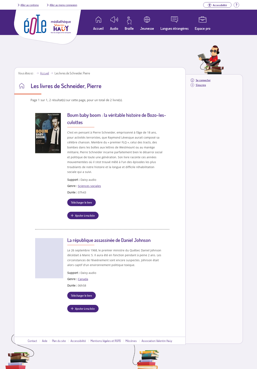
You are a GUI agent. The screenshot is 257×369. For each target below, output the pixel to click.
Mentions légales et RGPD (106, 341)
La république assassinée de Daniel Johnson (109, 240)
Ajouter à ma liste (85, 215)
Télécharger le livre (81, 202)
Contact (32, 341)
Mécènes (131, 341)
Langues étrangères (174, 28)
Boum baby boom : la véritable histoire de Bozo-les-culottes (116, 118)
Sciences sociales (89, 186)
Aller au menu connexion (63, 5)
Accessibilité (78, 341)
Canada (83, 279)
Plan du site (59, 341)
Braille (129, 28)
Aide (44, 341)
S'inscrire (201, 85)
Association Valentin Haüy (157, 341)
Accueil (44, 73)
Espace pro (202, 28)
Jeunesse (147, 28)
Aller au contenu (29, 5)
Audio (114, 28)
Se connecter (203, 80)
